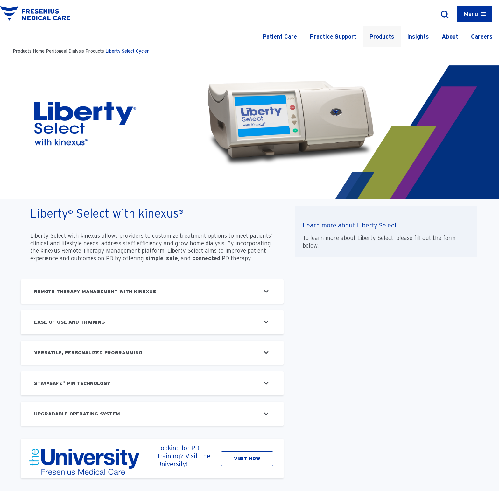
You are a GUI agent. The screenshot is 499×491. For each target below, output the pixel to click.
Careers (482, 36)
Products (381, 36)
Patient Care (280, 36)
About (450, 36)
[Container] (474, 14)
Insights (418, 36)
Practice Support (333, 36)
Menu (471, 14)
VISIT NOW (247, 458)
